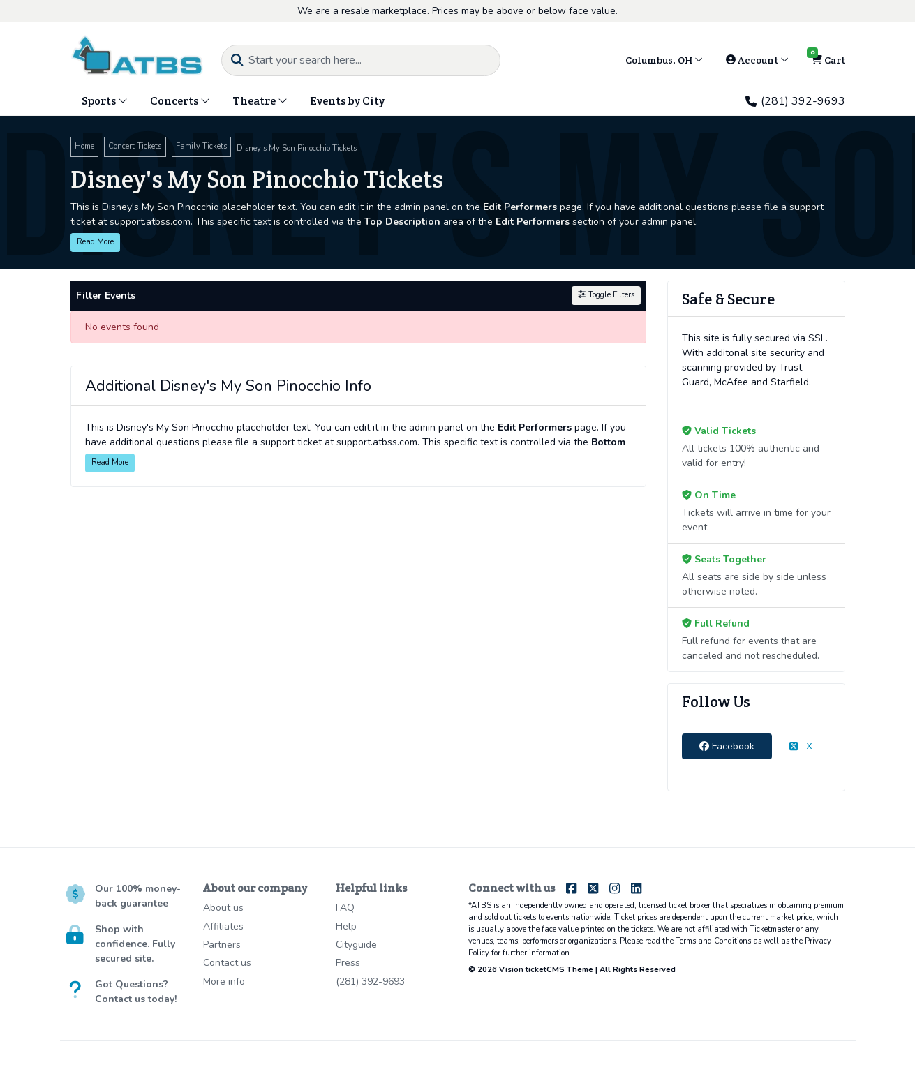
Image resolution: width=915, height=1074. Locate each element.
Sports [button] (105, 101)
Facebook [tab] (726, 746)
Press (348, 962)
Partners (222, 944)
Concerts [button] (180, 101)
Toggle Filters (606, 295)
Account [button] (757, 60)
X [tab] (800, 746)
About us (223, 907)
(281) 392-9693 (795, 101)
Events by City (347, 101)
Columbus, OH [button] (664, 60)
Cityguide (356, 944)
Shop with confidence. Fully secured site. (135, 944)
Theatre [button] (260, 101)
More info (224, 981)
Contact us (227, 962)
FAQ (345, 907)
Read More (95, 242)
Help (346, 926)
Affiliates (223, 926)
